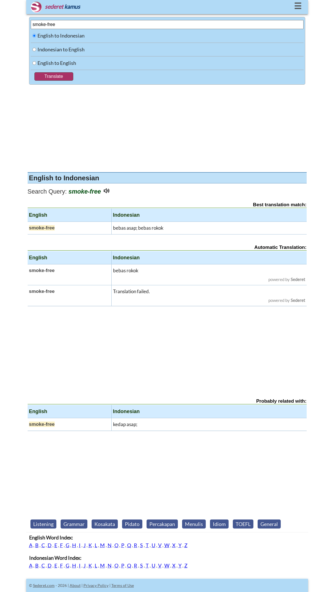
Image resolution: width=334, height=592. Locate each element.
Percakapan (162, 524)
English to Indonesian (61, 35)
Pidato (132, 524)
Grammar (74, 524)
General (269, 524)
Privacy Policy (96, 585)
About (75, 585)
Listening (43, 524)
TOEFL (243, 524)
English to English (56, 63)
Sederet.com (44, 585)
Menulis (194, 524)
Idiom (219, 524)
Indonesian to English (61, 49)
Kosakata (104, 524)
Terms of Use (122, 585)
